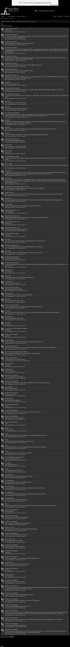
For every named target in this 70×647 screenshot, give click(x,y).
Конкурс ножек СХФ (9, 192)
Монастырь (7, 82)
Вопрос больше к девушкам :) (11, 375)
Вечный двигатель (9, 269)
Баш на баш (7, 239)
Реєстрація (11, 18)
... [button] (6, 636)
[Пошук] (66, 16)
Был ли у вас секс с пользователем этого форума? (16, 328)
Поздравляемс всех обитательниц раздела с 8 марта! (17, 186)
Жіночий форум (27, 360)
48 (8, 636)
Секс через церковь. (9, 474)
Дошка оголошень (21, 16)
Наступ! (11, 636)
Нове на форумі (10, 16)
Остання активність (4, 18)
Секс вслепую (8, 144)
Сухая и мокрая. (8, 150)
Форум (3, 16)
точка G (7, 504)
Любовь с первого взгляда (11, 357)
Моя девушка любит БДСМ (11, 28)
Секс (25, 31)
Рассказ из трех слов (9, 527)
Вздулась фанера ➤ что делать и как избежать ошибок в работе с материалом (18, 21)
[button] (5, 16)
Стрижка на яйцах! (9, 562)
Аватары (7, 427)
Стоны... (7, 433)
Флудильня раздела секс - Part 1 (12, 210)
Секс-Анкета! (8, 322)
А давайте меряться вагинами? (12, 138)
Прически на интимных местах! (12, 233)
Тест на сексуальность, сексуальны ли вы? (14, 457)
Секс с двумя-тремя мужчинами (12, 88)
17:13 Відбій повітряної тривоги (45, 11)
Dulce (6, 31)
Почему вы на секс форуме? (11, 334)
